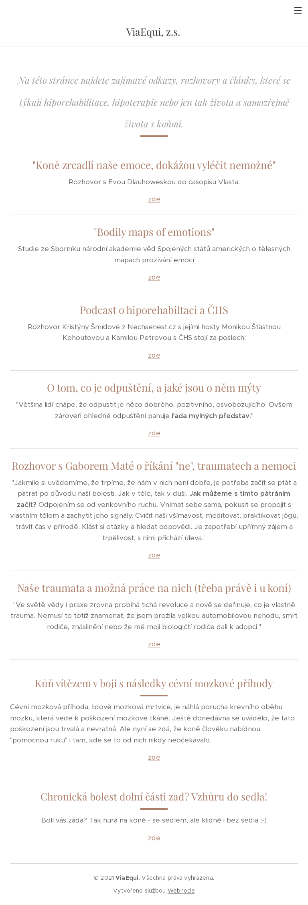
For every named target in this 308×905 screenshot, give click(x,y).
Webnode (181, 890)
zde (154, 199)
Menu (298, 10)
